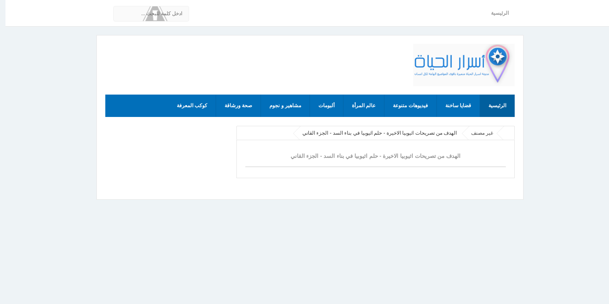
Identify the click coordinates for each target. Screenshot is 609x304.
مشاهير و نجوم (280, 106)
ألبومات (321, 106)
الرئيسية (494, 13)
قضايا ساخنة (453, 106)
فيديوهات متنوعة (404, 106)
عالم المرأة (358, 106)
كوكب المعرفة (186, 106)
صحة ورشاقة (233, 106)
